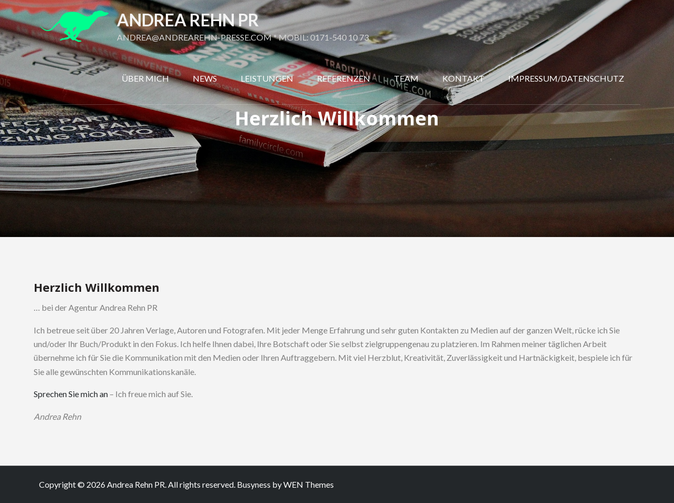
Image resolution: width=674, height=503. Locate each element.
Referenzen (343, 78)
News (205, 78)
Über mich (145, 78)
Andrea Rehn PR (188, 19)
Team (406, 78)
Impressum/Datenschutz (566, 78)
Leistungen (267, 78)
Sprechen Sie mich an (71, 394)
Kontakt (463, 78)
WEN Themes (308, 484)
